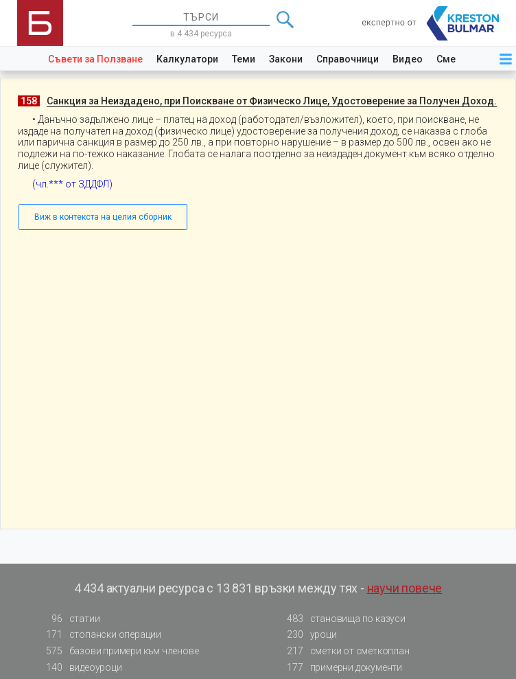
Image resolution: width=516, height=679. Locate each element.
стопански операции (99, 635)
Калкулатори (187, 59)
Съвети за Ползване (95, 59)
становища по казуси (342, 619)
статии (69, 619)
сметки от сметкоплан (344, 651)
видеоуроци (80, 668)
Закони (286, 59)
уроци (308, 635)
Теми (243, 59)
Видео (407, 59)
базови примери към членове (118, 651)
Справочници (347, 59)
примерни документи (340, 668)
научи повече (405, 588)
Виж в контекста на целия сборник (103, 217)
